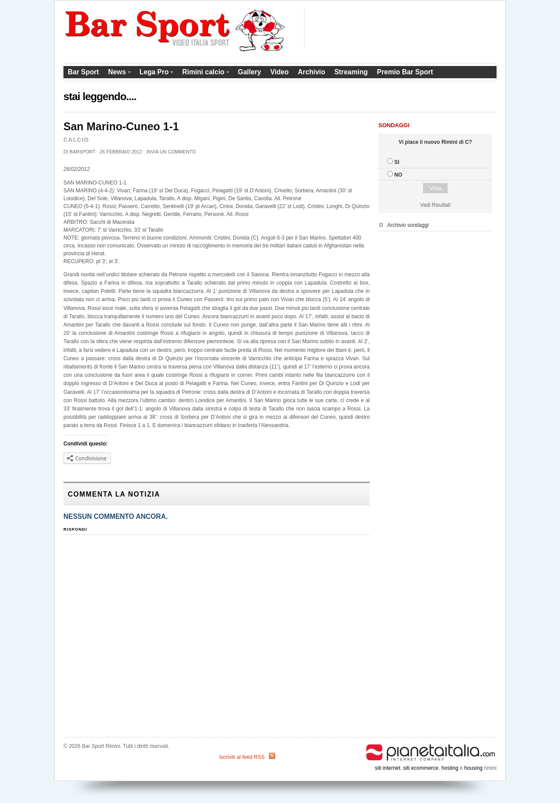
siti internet (387, 768)
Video (279, 72)
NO (398, 175)
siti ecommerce (421, 768)
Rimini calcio (204, 73)
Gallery (249, 72)
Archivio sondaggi (408, 225)
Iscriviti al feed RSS (242, 757)
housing (473, 768)
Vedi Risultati (435, 205)
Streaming (351, 72)
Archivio (311, 72)
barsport (82, 151)
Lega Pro (155, 73)
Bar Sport (83, 72)
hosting (449, 768)
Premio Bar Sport (405, 72)
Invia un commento (171, 151)
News (118, 73)
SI (396, 162)
